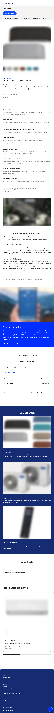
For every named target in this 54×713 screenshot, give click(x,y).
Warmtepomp (6, 677)
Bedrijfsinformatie (7, 700)
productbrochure (9, 372)
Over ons (5, 686)
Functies (5, 18)
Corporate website (7, 689)
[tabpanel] (27, 383)
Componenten (42, 18)
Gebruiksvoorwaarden (8, 707)
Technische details (31, 18)
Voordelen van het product (16, 18)
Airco (4, 675)
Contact (5, 684)
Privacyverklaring (7, 703)
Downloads (51, 18)
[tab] (22, 361)
